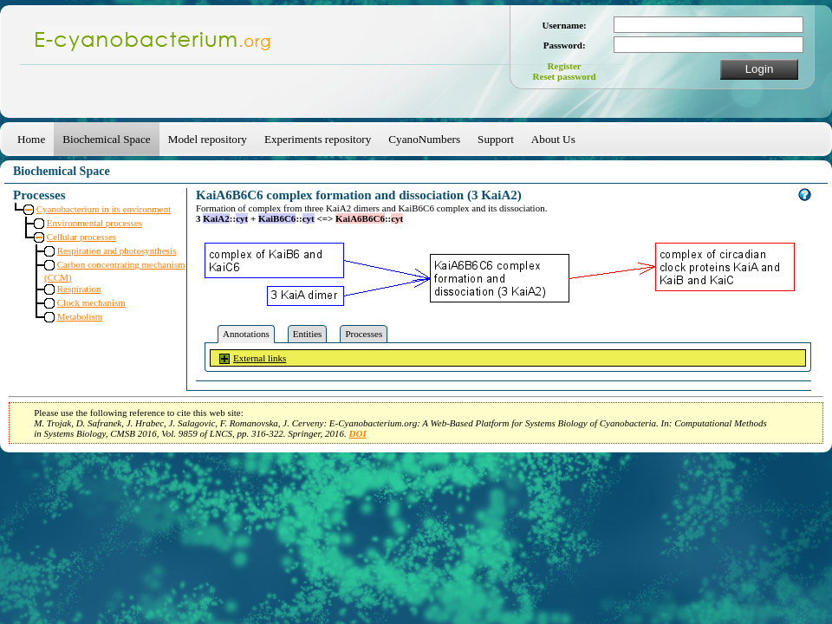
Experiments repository (317, 139)
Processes (363, 333)
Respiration (79, 288)
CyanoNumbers (424, 139)
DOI (358, 433)
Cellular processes (81, 236)
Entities (307, 333)
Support (496, 139)
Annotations (246, 333)
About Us (553, 139)
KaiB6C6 (277, 218)
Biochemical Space (106, 139)
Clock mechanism (91, 302)
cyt (242, 218)
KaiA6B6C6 (360, 218)
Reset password (564, 76)
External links (259, 358)
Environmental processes (94, 223)
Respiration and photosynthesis (117, 250)
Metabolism (80, 316)
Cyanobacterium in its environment (104, 209)
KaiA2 (216, 218)
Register (565, 66)
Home (31, 139)
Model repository (207, 139)
